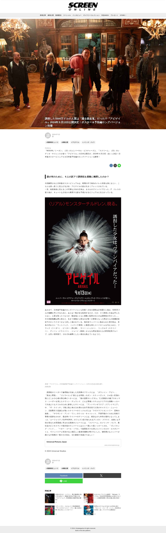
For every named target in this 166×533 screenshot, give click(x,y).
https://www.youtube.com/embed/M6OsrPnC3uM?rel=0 (83, 360)
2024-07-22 (56, 134)
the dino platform (85, 530)
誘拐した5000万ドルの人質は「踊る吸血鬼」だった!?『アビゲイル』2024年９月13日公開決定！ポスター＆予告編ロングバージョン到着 (82, 122)
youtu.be (48, 386)
